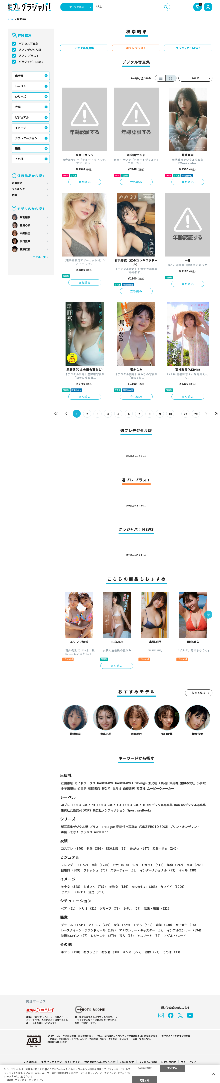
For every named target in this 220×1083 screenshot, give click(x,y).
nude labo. (101, 832)
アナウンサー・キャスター (142, 930)
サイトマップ (188, 1061)
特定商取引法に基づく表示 (99, 1061)
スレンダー (75, 865)
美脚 (176, 865)
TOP (10, 19)
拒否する (172, 1067)
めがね (140, 848)
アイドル (100, 925)
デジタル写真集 (28, 44)
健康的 (71, 870)
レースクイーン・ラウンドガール (89, 930)
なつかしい (145, 886)
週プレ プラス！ (29, 56)
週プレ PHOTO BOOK (76, 805)
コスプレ (73, 848)
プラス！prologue (102, 826)
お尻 (122, 865)
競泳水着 (117, 848)
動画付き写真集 (126, 826)
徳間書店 (94, 788)
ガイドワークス (85, 783)
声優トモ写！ (70, 832)
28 (195, 414)
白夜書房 (129, 788)
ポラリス (87, 832)
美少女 (71, 886)
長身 (195, 865)
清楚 (97, 892)
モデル (143, 925)
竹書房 (82, 788)
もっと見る (198, 693)
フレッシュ (96, 870)
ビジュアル (22, 117)
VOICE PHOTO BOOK (153, 826)
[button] (208, 615)
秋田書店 (67, 783)
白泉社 (116, 788)
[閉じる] (213, 1073)
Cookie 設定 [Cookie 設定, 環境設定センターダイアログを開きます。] (144, 1067)
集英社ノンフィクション (109, 810)
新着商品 (17, 183)
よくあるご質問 (147, 1061)
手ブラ (71, 952)
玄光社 (152, 783)
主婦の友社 (187, 783)
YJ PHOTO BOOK (103, 805)
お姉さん (96, 886)
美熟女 (119, 886)
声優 (165, 925)
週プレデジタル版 (30, 50)
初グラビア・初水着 (102, 952)
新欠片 (106, 788)
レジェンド (104, 935)
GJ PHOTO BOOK (129, 805)
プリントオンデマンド (185, 826)
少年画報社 (68, 788)
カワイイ (173, 886)
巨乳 (101, 865)
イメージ (20, 128)
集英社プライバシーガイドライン (60, 1061)
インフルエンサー (185, 930)
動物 (153, 952)
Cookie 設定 (127, 1061)
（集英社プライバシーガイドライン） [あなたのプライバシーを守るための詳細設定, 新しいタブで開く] (25, 1080)
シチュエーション (26, 138)
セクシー (74, 892)
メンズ (132, 952)
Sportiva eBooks (139, 810)
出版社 (19, 76)
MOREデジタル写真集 (158, 805)
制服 (96, 848)
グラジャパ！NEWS (31, 62)
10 (170, 414)
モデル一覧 (39, 257)
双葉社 (140, 788)
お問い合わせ (168, 1061)
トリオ (88, 908)
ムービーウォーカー (160, 788)
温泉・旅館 (157, 908)
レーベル (20, 86)
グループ (110, 908)
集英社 (173, 783)
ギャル (188, 870)
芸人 (127, 935)
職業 (18, 149)
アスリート (149, 935)
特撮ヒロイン (75, 935)
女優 (123, 925)
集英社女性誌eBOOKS (76, 810)
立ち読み (85, 182)
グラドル (74, 925)
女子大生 (186, 925)
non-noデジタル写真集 (190, 805)
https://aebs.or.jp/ (57, 1041)
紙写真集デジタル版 (74, 826)
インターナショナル (158, 870)
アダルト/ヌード (175, 935)
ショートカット (148, 865)
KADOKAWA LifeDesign (131, 783)
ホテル (132, 908)
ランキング (18, 189)
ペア (69, 908)
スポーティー (124, 870)
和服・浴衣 (165, 848)
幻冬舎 (163, 783)
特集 (14, 195)
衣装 (18, 107)
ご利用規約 (30, 1061)
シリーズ (20, 97)
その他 (19, 159)
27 (185, 414)
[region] (110, 1074)
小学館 (201, 783)
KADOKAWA (105, 783)
